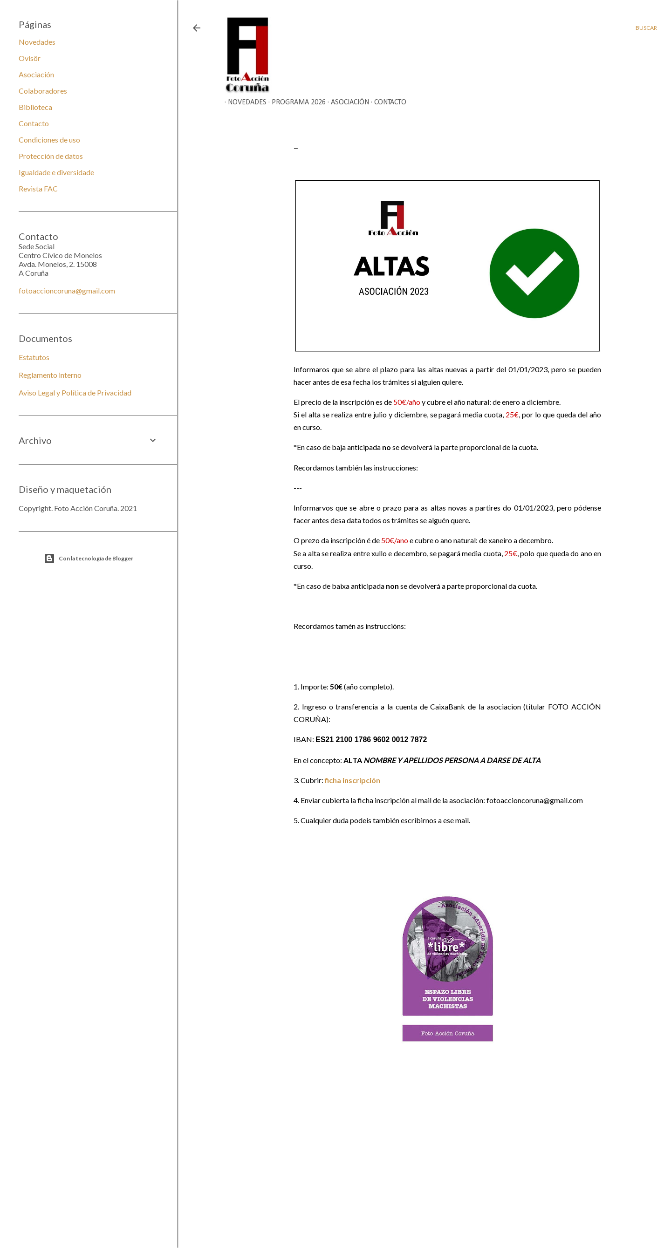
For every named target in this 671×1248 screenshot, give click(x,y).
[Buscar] (646, 28)
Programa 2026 (295, 102)
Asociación (347, 102)
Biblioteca (35, 106)
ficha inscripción (352, 780)
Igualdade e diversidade (56, 172)
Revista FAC (38, 188)
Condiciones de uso (49, 139)
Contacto (387, 102)
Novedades (244, 102)
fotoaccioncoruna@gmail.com (67, 290)
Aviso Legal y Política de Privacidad (75, 392)
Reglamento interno (50, 374)
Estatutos (34, 357)
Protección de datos (51, 155)
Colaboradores (43, 90)
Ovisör (30, 58)
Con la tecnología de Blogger (88, 558)
